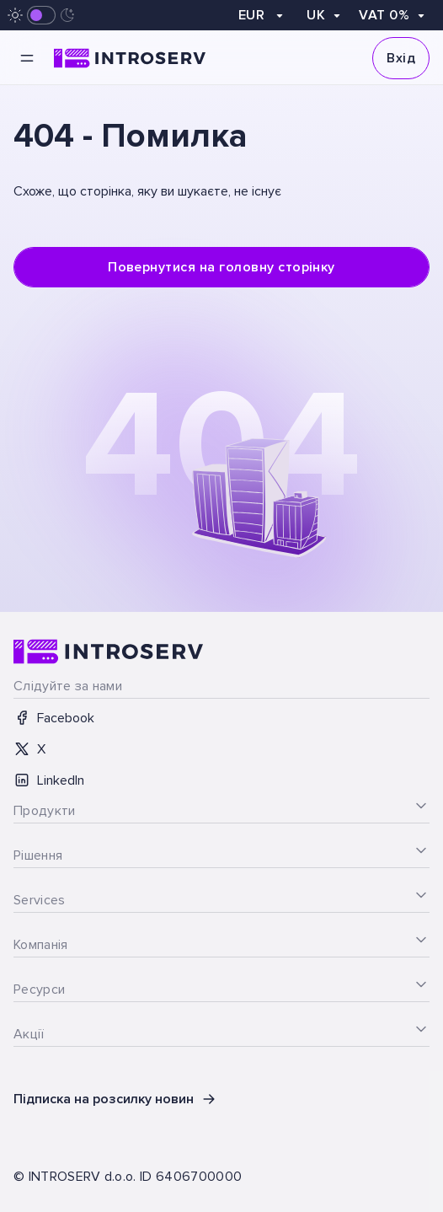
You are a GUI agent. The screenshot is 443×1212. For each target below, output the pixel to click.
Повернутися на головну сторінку (221, 267)
